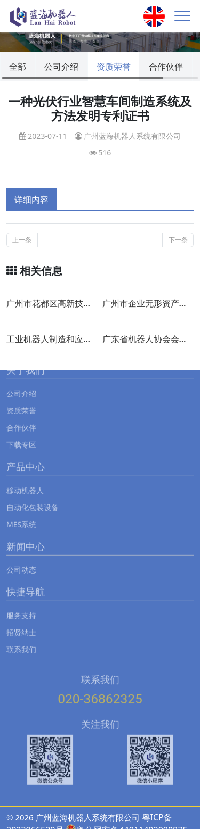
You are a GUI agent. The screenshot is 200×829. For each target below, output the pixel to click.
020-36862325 (100, 689)
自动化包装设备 (32, 497)
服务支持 (21, 606)
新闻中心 (25, 537)
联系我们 (21, 640)
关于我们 (25, 361)
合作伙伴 (166, 66)
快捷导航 (25, 582)
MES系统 (21, 514)
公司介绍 (61, 66)
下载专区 (21, 435)
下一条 (178, 239)
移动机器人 (25, 480)
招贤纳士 (21, 623)
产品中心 (25, 457)
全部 (17, 66)
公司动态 (21, 560)
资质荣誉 (114, 66)
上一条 (21, 239)
